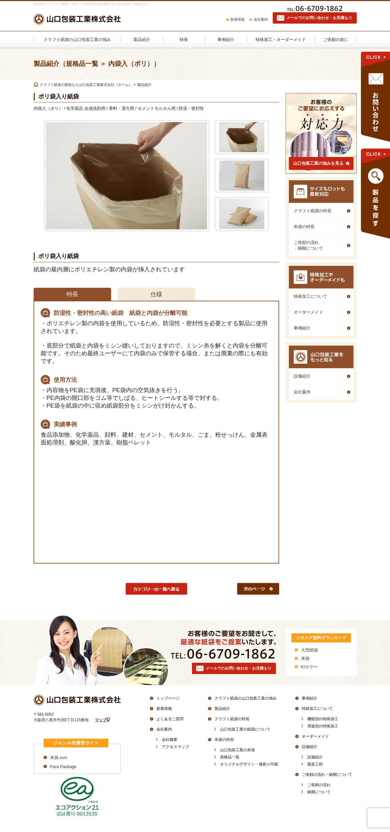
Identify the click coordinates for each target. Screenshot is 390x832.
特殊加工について (317, 708)
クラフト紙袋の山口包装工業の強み (246, 698)
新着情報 (237, 19)
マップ (101, 720)
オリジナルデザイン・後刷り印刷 (249, 764)
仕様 (156, 294)
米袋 (305, 658)
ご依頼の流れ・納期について (327, 774)
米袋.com (59, 757)
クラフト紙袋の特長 (232, 719)
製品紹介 (222, 708)
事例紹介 (309, 698)
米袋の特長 (224, 739)
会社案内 (261, 19)
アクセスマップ (175, 746)
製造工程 (315, 764)
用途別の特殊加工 (322, 726)
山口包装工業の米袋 (237, 750)
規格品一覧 (229, 757)
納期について (319, 792)
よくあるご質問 (170, 719)
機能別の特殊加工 (322, 719)
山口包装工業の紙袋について (245, 729)
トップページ (168, 698)
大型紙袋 (309, 650)
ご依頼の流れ (319, 785)
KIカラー (309, 666)
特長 (72, 294)
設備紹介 (309, 746)
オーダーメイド (315, 736)
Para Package (63, 766)
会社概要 (169, 739)
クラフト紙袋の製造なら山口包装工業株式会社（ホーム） (86, 85)
